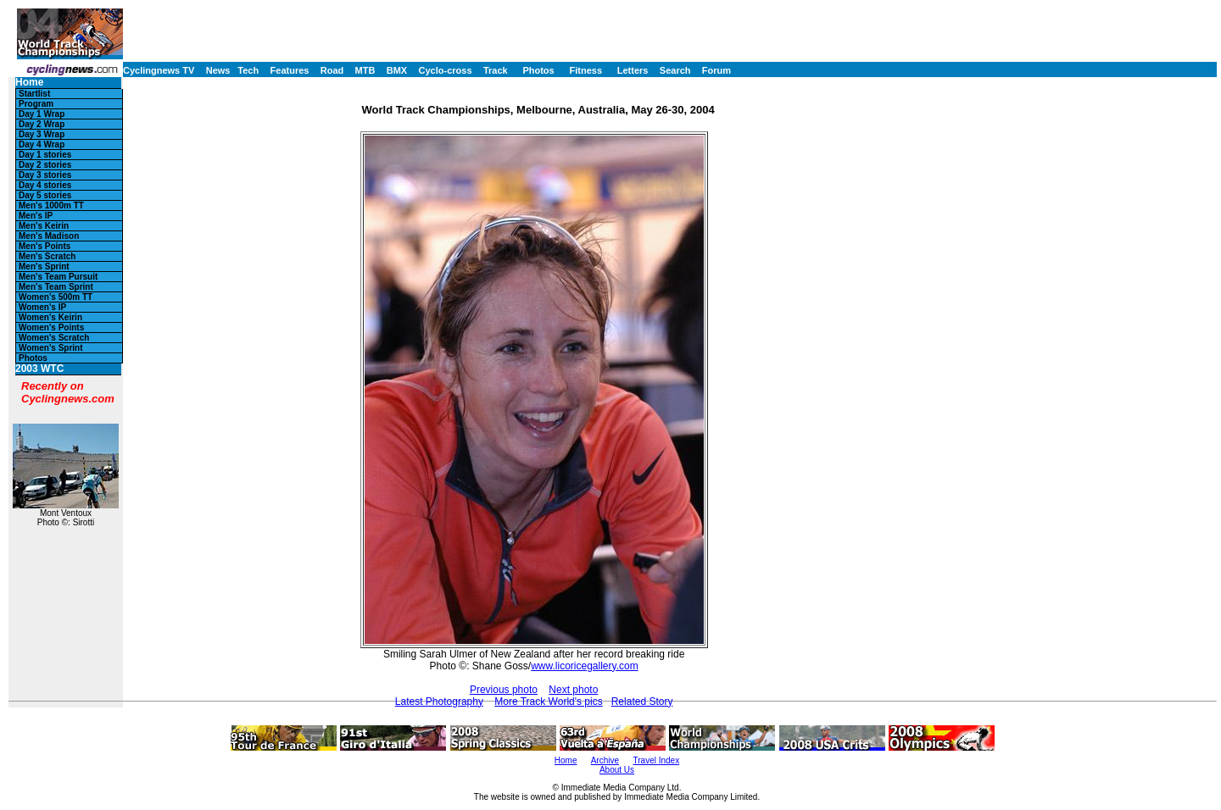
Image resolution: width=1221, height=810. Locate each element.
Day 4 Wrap (41, 144)
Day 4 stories (45, 185)
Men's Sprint (44, 266)
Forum (716, 70)
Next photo (573, 690)
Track (495, 70)
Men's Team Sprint (56, 286)
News (218, 70)
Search (675, 70)
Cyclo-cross (445, 70)
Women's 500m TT (55, 297)
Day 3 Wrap (41, 134)
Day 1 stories (45, 154)
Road (332, 70)
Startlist (34, 93)
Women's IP (42, 307)
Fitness (585, 70)
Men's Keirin (44, 225)
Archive (605, 760)
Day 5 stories (45, 195)
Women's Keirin (50, 317)
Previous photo (504, 690)
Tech (248, 70)
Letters (633, 70)
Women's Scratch (54, 337)
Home (29, 82)
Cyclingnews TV (158, 70)
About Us (616, 769)
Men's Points (44, 246)
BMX (397, 70)
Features (289, 70)
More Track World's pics (548, 701)
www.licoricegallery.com (584, 666)
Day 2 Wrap (41, 124)
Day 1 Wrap (41, 114)
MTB (365, 70)
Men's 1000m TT (51, 205)
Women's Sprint (51, 347)
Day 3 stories (45, 175)
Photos (538, 70)
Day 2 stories (45, 164)
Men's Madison (49, 236)
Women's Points (51, 327)
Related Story (642, 701)
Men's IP (36, 215)
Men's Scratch (47, 256)
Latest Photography (439, 701)
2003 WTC (39, 368)
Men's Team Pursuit (58, 276)
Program (36, 103)
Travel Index (656, 760)
